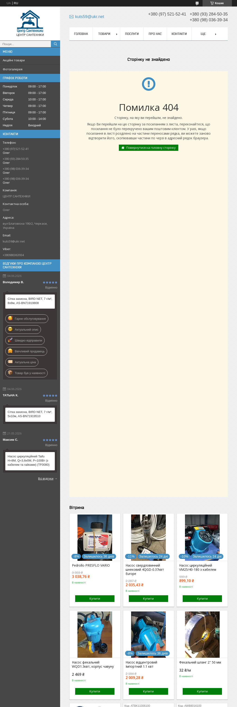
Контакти (179, 34)
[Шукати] (55, 43)
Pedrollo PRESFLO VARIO (91, 565)
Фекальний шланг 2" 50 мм (200, 662)
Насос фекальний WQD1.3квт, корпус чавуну (93, 664)
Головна (81, 34)
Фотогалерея (12, 69)
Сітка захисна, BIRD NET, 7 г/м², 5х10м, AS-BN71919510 (30, 414)
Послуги (132, 34)
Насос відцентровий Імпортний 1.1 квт (141, 664)
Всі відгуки (45, 478)
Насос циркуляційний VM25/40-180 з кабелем (197, 567)
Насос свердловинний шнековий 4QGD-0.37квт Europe (145, 569)
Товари (104, 34)
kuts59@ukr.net (14, 241)
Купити (94, 598)
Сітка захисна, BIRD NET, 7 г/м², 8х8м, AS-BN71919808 (30, 301)
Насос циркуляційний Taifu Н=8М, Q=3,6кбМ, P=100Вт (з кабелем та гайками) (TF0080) (28, 460)
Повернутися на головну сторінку (151, 148)
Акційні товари (14, 60)
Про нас (155, 34)
